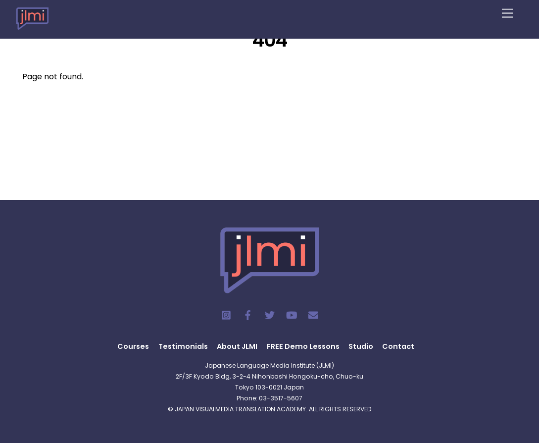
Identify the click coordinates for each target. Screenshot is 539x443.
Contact (398, 346)
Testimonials (183, 346)
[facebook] (248, 315)
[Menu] (507, 13)
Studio (360, 346)
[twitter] (270, 315)
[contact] (313, 315)
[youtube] (291, 315)
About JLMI (237, 346)
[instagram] (226, 315)
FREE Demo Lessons (303, 346)
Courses (133, 346)
